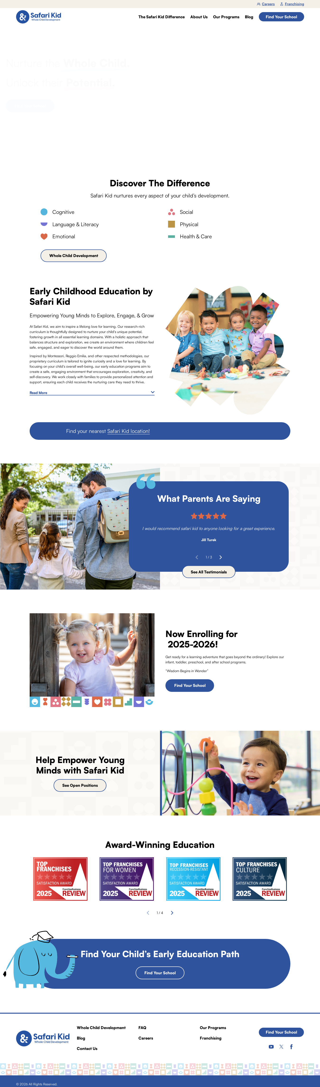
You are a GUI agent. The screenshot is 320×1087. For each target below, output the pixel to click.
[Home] (40, 17)
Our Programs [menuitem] (226, 16)
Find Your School (281, 16)
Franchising (292, 4)
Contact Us (87, 1048)
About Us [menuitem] (199, 16)
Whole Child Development (73, 255)
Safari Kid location (127, 431)
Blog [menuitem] (249, 16)
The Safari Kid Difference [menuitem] (161, 16)
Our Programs (213, 1027)
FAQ (142, 1027)
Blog (81, 1037)
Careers (266, 4)
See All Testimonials (209, 571)
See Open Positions (80, 785)
